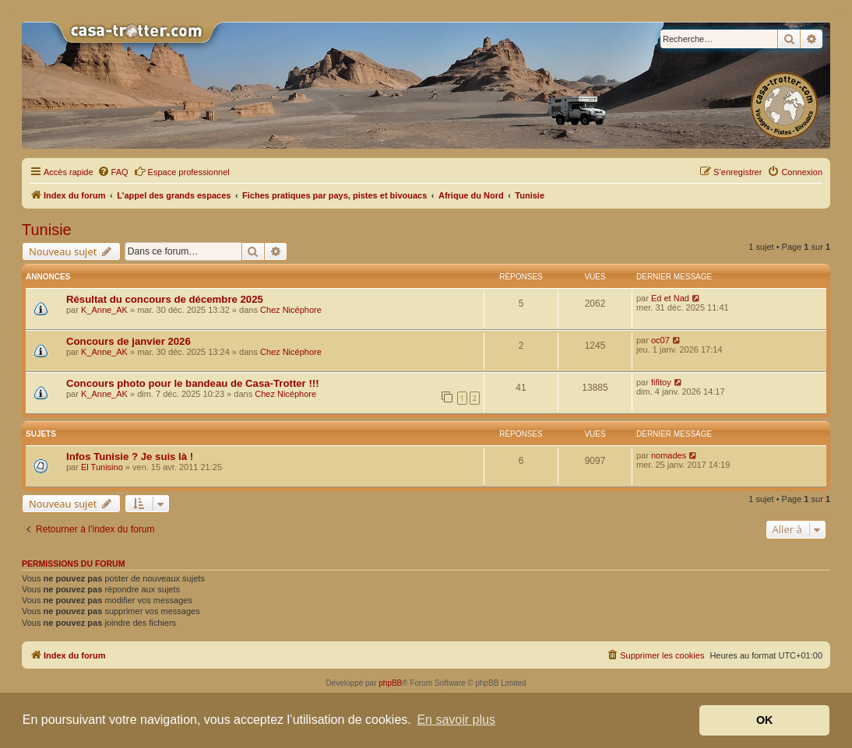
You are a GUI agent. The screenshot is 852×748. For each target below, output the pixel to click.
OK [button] (764, 720)
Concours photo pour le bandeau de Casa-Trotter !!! (192, 383)
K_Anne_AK (104, 309)
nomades (668, 455)
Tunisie (47, 229)
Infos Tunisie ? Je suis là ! (129, 456)
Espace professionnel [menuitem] (182, 171)
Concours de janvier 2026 (128, 341)
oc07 (660, 340)
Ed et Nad (670, 298)
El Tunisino (102, 467)
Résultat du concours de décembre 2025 (164, 299)
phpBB (390, 683)
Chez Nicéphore (291, 309)
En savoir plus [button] (456, 719)
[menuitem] (113, 172)
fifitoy (661, 382)
